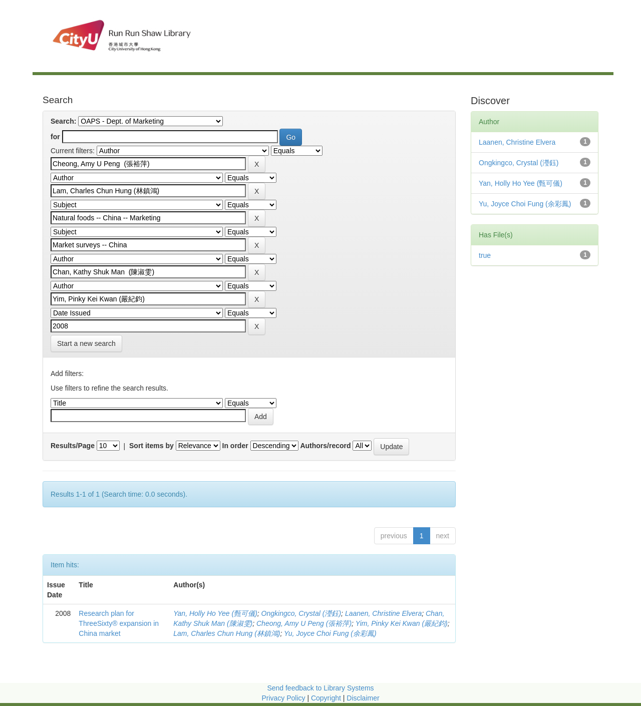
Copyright (327, 698)
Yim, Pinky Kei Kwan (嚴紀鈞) (402, 623)
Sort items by (151, 446)
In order (235, 446)
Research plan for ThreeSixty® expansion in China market (119, 623)
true (485, 255)
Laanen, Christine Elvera (383, 613)
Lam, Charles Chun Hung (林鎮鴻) (226, 633)
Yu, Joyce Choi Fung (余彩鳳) (330, 633)
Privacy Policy (283, 698)
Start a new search (86, 343)
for (55, 137)
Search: (63, 121)
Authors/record (325, 446)
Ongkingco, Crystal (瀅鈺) (301, 613)
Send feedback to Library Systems (320, 688)
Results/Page (73, 446)
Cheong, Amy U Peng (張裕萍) (304, 623)
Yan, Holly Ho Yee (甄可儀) (215, 613)
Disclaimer (363, 698)
